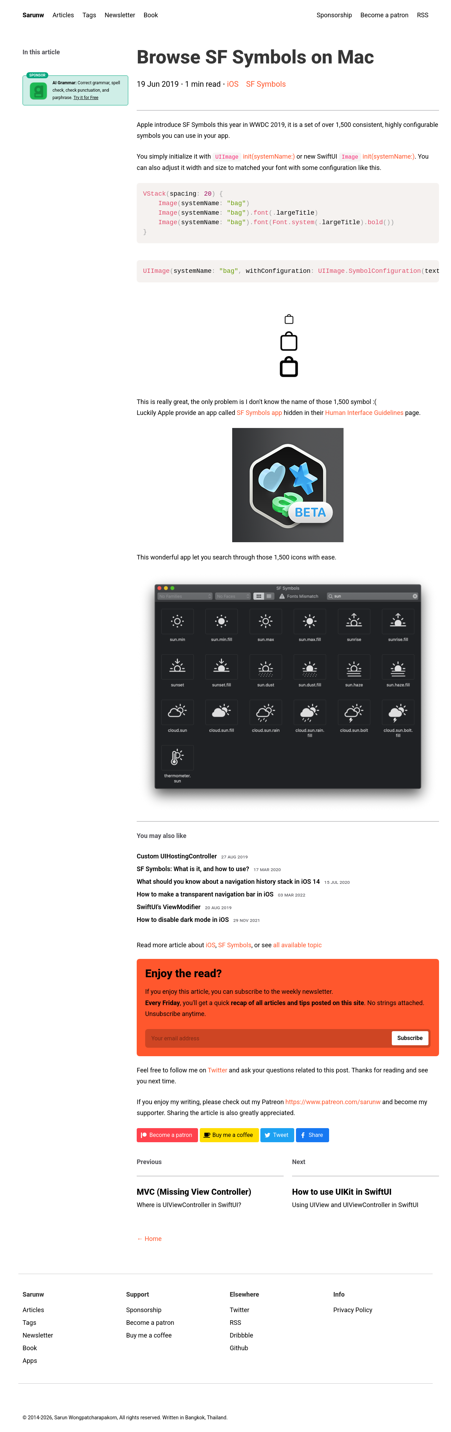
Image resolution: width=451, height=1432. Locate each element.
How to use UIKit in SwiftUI (341, 1192)
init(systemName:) (269, 156)
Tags (89, 15)
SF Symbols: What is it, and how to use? (193, 868)
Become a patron (384, 15)
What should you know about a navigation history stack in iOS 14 (228, 881)
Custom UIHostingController (177, 855)
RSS (422, 15)
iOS (233, 84)
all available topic (297, 944)
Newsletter (120, 15)
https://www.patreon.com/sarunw (333, 1101)
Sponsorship (334, 15)
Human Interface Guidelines (364, 412)
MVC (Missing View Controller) (194, 1192)
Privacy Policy (352, 1309)
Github (239, 1347)
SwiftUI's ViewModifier (168, 906)
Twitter (218, 1069)
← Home (149, 1238)
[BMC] (229, 1135)
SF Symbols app (259, 412)
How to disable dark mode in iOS (183, 919)
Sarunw (33, 15)
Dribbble (241, 1335)
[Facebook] (312, 1135)
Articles (63, 15)
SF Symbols (266, 84)
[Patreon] (167, 1135)
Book (151, 15)
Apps (30, 1360)
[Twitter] (277, 1135)
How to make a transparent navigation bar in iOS (205, 894)
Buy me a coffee (149, 1335)
